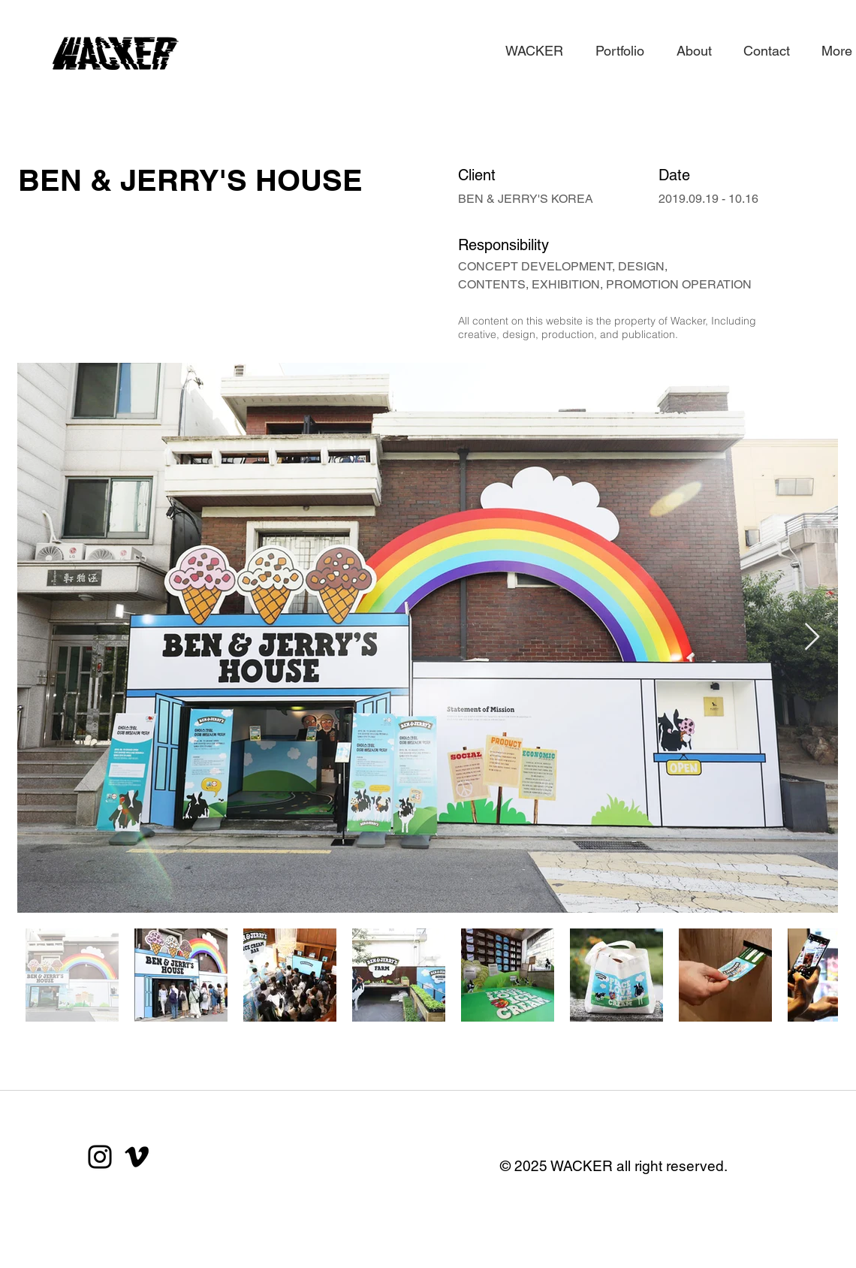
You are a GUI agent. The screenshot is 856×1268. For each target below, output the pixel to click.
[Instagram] (100, 1157)
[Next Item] (812, 637)
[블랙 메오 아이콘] (136, 1157)
